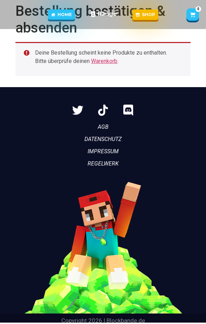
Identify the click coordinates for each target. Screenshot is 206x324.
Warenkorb (104, 61)
